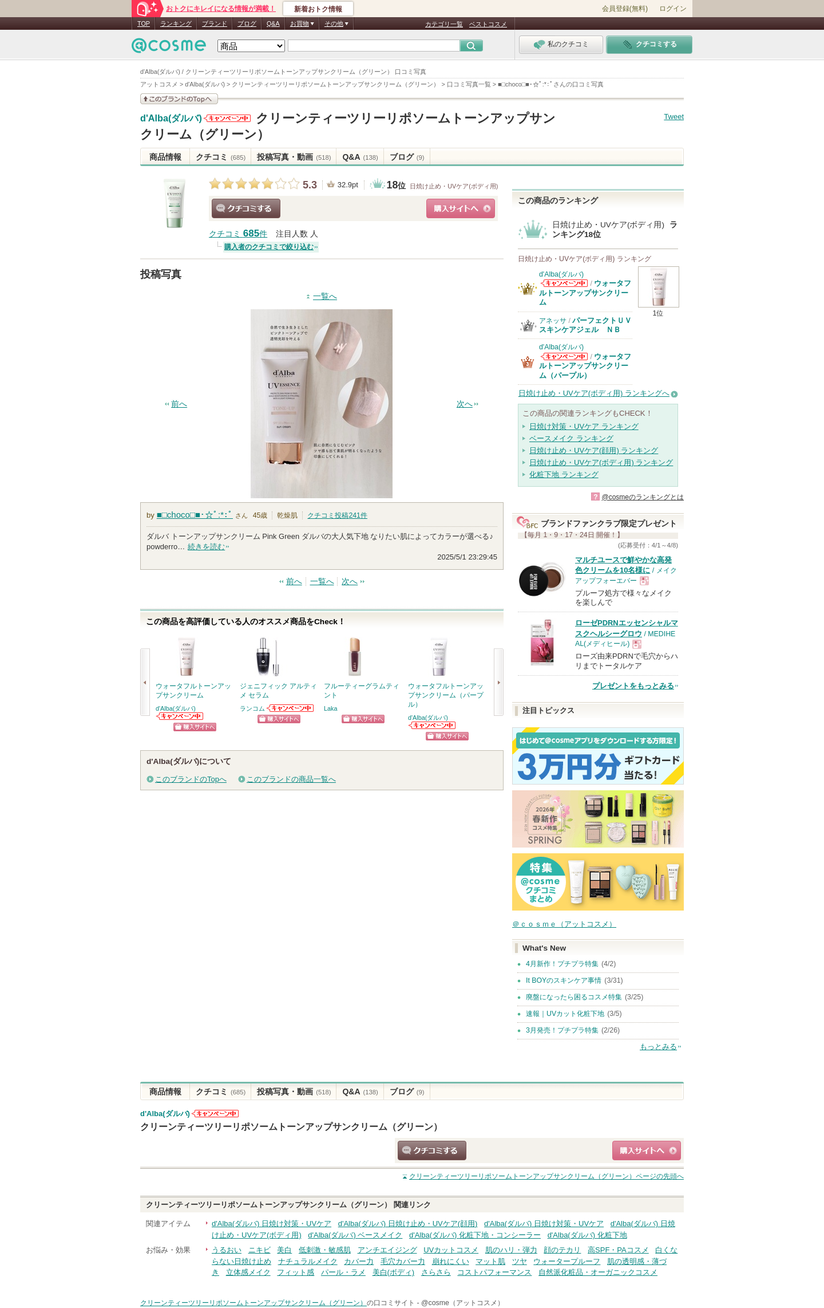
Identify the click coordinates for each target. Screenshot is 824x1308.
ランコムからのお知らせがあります (290, 708)
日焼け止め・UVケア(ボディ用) (454, 186)
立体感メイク (248, 1272)
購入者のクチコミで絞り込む (269, 247)
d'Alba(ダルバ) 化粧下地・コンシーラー (475, 1235)
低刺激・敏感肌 (325, 1250)
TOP (143, 23)
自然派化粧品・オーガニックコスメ (597, 1272)
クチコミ (220, 156)
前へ (179, 404)
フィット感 (295, 1272)
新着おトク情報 (318, 9)
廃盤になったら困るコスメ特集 (574, 997)
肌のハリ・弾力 (511, 1250)
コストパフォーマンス (494, 1272)
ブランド (214, 23)
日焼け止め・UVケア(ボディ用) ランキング (601, 462)
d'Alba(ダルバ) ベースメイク (355, 1235)
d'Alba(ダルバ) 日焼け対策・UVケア (271, 1223)
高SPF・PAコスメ (618, 1250)
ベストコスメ (488, 24)
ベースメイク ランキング (571, 438)
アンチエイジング (387, 1250)
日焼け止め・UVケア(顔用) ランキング (593, 450)
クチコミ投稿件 (337, 515)
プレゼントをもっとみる (633, 685)
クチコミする (246, 208)
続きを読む (206, 546)
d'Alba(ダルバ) (171, 118)
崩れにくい (450, 1261)
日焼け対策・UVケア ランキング (584, 426)
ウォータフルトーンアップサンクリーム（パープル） (585, 366)
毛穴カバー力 (403, 1261)
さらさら (436, 1272)
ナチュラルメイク (308, 1261)
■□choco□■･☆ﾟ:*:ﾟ (195, 514)
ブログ (246, 23)
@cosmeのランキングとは (642, 497)
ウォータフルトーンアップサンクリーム (585, 292)
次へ (465, 404)
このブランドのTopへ (191, 779)
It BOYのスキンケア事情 (563, 980)
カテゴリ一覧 (444, 24)
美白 (284, 1250)
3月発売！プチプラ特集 (562, 1030)
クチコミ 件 (238, 234)
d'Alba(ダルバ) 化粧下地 (587, 1235)
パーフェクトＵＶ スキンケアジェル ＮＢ (589, 325)
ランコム (252, 708)
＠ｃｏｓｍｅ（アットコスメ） (564, 924)
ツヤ (519, 1261)
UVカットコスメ (450, 1250)
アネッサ (552, 321)
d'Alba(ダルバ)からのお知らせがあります (227, 118)
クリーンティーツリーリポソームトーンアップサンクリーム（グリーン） (291, 1126)
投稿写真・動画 (294, 156)
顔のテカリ (562, 1250)
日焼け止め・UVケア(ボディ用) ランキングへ (594, 393)
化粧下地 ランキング (564, 474)
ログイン (673, 9)
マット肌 (490, 1261)
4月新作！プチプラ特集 (562, 964)
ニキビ (259, 1250)
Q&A (273, 23)
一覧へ (325, 296)
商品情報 (165, 156)
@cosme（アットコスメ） (462, 1303)
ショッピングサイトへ (460, 208)
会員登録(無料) (625, 9)
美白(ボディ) (394, 1272)
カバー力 (359, 1261)
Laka (330, 708)
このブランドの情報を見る (179, 98)
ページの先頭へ (546, 1176)
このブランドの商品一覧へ (291, 779)
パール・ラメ (343, 1272)
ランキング (176, 23)
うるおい (226, 1250)
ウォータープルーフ (566, 1261)
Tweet (674, 116)
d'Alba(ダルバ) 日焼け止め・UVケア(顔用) (408, 1223)
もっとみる (658, 1046)
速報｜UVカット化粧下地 (565, 1014)
